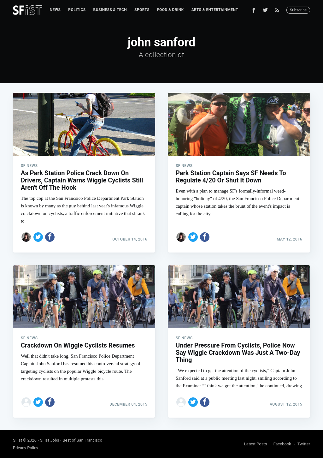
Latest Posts (255, 444)
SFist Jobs (49, 440)
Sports (142, 10)
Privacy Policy (25, 447)
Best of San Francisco (82, 440)
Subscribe (298, 10)
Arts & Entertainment (214, 10)
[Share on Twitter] (38, 237)
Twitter (303, 444)
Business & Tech (110, 10)
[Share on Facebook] (49, 237)
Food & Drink (170, 10)
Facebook (282, 444)
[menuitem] (55, 10)
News (55, 10)
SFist (17, 440)
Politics (76, 10)
